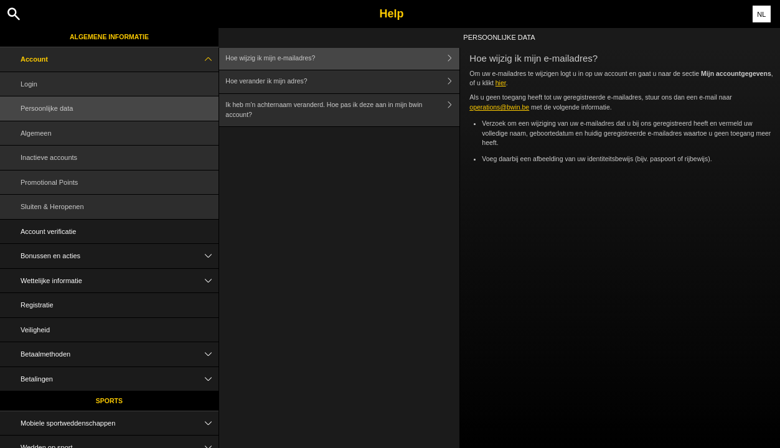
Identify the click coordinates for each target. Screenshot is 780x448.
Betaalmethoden (119, 354)
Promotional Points (49, 182)
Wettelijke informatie (119, 281)
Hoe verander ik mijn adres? (342, 81)
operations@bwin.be (499, 107)
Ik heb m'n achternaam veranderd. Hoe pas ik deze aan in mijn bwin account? (342, 110)
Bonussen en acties (119, 256)
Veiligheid (35, 330)
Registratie (37, 305)
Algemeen (36, 133)
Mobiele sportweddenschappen (119, 423)
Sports (109, 400)
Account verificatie (48, 231)
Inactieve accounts (49, 157)
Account (119, 59)
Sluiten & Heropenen (52, 206)
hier (501, 82)
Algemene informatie (109, 36)
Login (29, 84)
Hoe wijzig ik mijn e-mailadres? (342, 58)
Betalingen (119, 379)
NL (761, 14)
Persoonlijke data (47, 108)
